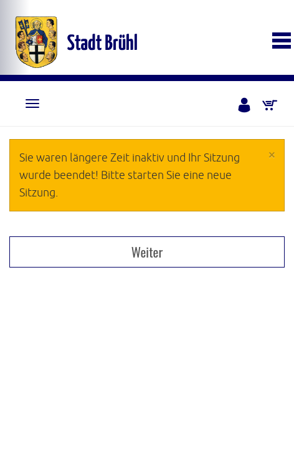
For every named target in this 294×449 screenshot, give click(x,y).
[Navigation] (32, 103)
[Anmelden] (245, 106)
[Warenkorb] (270, 106)
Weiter (147, 251)
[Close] (271, 154)
